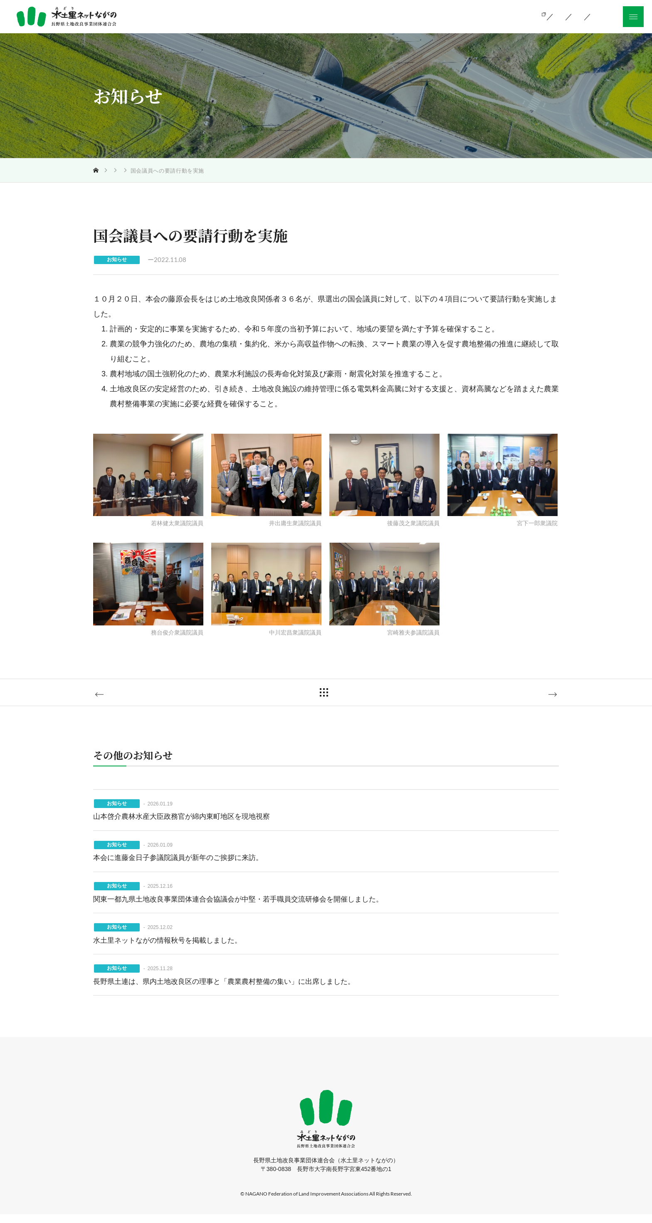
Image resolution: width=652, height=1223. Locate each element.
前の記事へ (129, 697)
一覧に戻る (332, 696)
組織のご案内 (433, 16)
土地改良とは (317, 16)
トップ (109, 171)
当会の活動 (375, 16)
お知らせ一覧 (494, 16)
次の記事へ (522, 697)
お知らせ (139, 171)
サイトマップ (437, 1076)
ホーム (205, 1076)
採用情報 (388, 1076)
